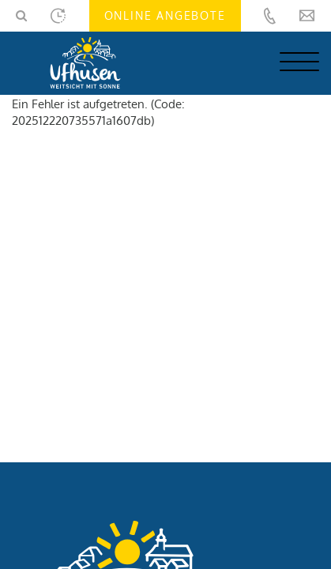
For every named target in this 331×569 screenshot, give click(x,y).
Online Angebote (165, 15)
